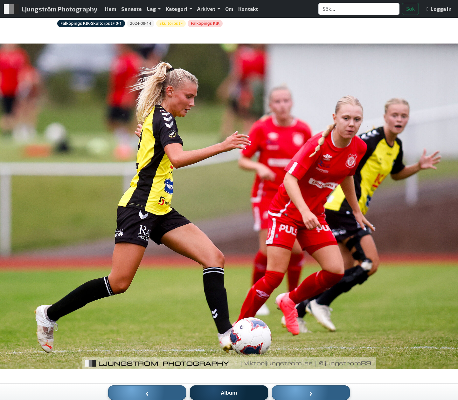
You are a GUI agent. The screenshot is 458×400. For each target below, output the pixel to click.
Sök (410, 8)
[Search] (358, 9)
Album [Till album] (229, 392)
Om (229, 9)
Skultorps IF (171, 23)
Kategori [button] (177, 9)
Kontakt (248, 9)
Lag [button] (152, 9)
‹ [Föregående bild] (147, 393)
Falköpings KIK (205, 23)
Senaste (131, 9)
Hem (110, 9)
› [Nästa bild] (311, 393)
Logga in (439, 9)
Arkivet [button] (206, 9)
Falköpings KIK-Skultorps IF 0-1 (91, 23)
